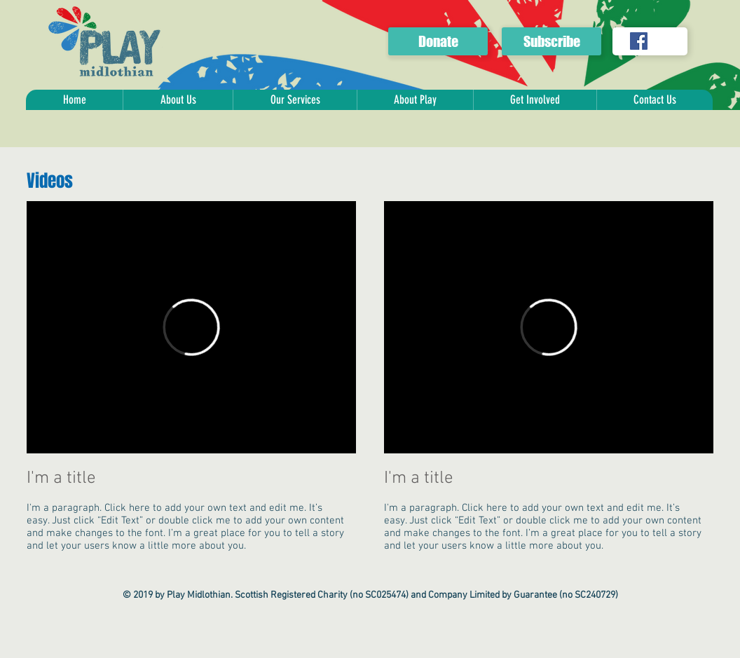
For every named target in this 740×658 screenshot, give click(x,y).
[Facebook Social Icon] (639, 41)
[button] (178, 100)
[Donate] (438, 41)
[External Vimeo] (191, 327)
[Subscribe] (551, 41)
